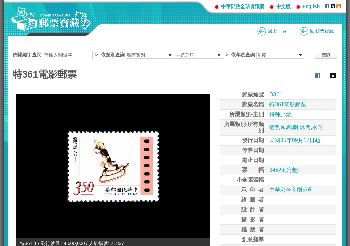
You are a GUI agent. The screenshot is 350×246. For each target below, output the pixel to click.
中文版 (283, 6)
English (311, 6)
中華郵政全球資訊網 (242, 6)
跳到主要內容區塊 (3, 3)
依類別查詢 (113, 54)
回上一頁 (277, 31)
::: (206, 6)
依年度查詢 (243, 54)
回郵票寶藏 (322, 31)
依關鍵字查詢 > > (158, 54)
